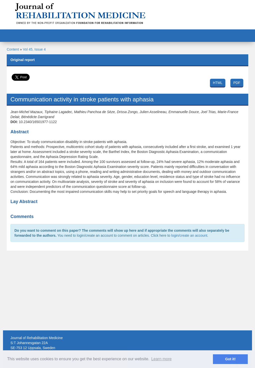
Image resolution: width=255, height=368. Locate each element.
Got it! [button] (230, 359)
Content (13, 49)
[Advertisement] (127, 290)
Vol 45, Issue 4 (34, 49)
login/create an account (189, 235)
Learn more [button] (161, 359)
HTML (217, 83)
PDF (236, 83)
